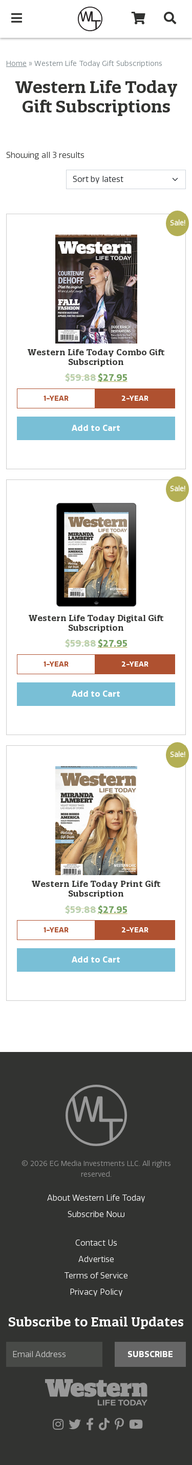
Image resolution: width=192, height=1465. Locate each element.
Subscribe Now (96, 1214)
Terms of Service (96, 1275)
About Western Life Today (96, 1198)
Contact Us (96, 1243)
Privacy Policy (96, 1292)
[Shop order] (126, 179)
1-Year (56, 398)
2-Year (134, 398)
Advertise (96, 1259)
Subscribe (150, 1354)
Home (16, 63)
